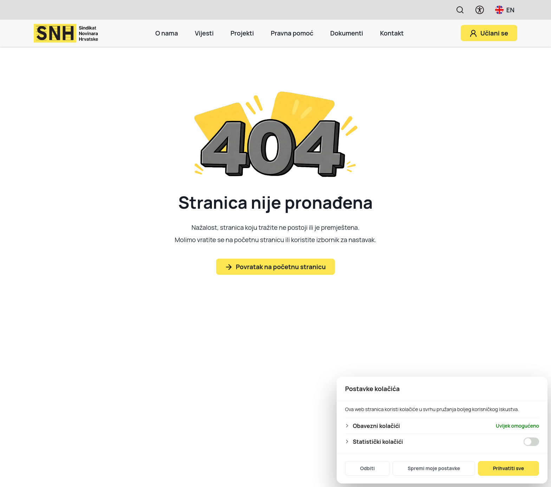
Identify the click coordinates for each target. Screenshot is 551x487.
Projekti (242, 33)
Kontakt (392, 33)
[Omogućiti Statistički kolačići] (531, 441)
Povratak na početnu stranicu (281, 266)
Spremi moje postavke (434, 468)
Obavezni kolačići (376, 426)
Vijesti (204, 33)
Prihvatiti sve (508, 468)
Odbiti (367, 468)
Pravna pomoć (292, 33)
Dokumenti (346, 33)
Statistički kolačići (378, 442)
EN (504, 10)
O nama (166, 33)
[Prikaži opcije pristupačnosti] (479, 10)
